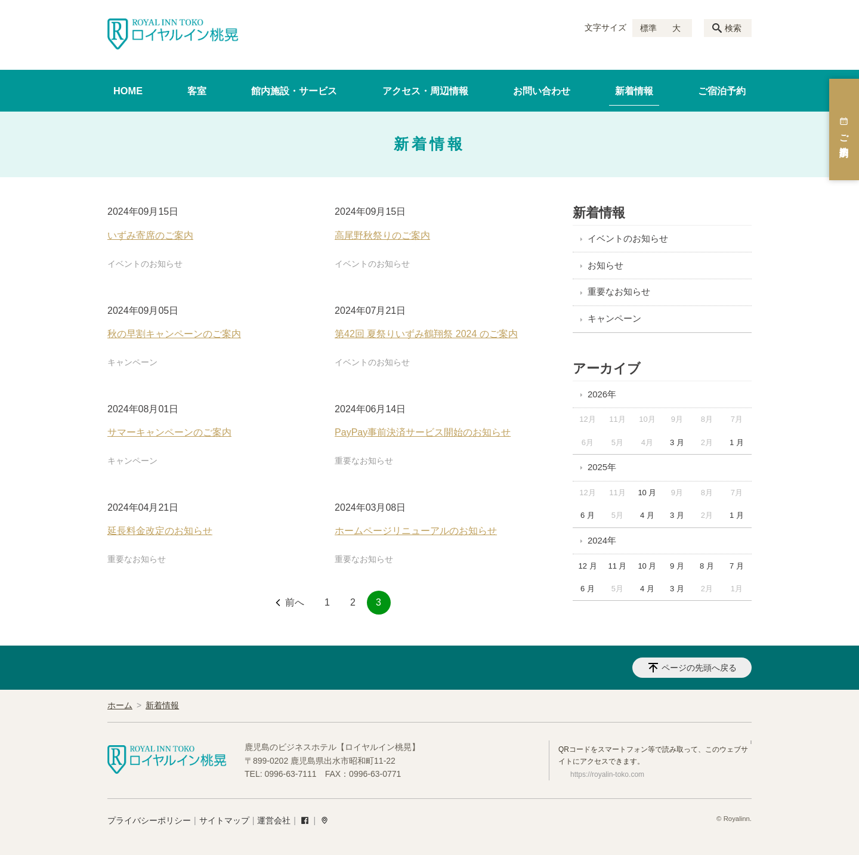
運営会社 (274, 820)
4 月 (647, 515)
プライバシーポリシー (149, 820)
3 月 (677, 442)
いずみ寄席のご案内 (150, 235)
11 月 (617, 565)
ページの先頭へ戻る (699, 667)
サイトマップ (224, 820)
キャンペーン (132, 362)
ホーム (119, 705)
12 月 (587, 565)
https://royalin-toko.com (607, 774)
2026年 (602, 394)
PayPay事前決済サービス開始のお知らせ (423, 432)
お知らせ (605, 265)
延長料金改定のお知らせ (159, 531)
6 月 (587, 515)
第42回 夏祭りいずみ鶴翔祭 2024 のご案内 (426, 334)
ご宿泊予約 (722, 90)
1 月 (737, 442)
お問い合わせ (541, 90)
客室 (196, 90)
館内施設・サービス (294, 90)
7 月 (737, 565)
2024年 (602, 540)
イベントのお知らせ (145, 263)
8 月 (707, 565)
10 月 (647, 492)
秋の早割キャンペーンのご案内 (174, 334)
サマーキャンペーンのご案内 (169, 432)
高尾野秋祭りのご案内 (382, 235)
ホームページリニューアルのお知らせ (416, 531)
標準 (648, 28)
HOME (128, 90)
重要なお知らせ (364, 460)
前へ (294, 602)
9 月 (677, 565)
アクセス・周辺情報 (425, 90)
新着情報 (634, 90)
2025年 (602, 467)
